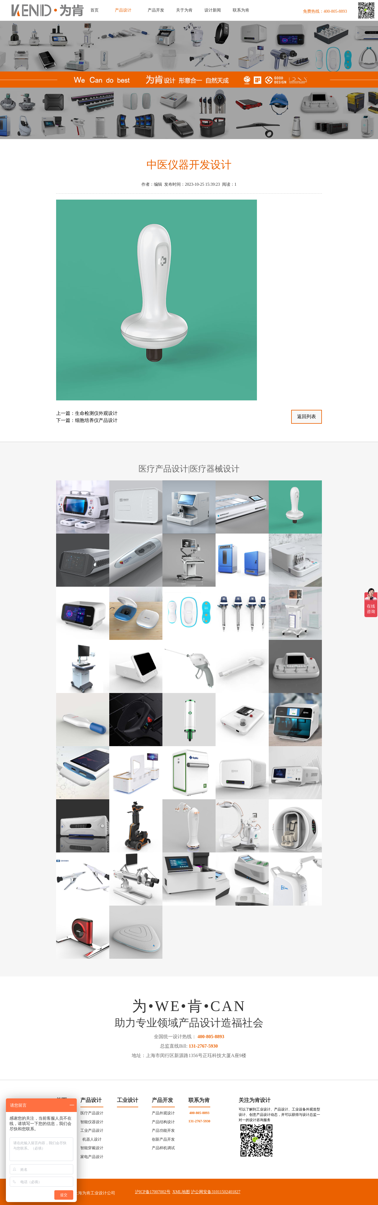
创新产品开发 (163, 1139)
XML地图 (181, 1192)
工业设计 (127, 1100)
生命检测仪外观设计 (96, 413)
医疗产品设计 (91, 1113)
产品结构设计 (163, 1122)
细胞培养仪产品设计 (96, 420)
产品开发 (162, 1100)
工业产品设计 (91, 1130)
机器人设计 (92, 1139)
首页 (94, 10)
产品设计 (91, 1100)
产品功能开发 (163, 1130)
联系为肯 (199, 1100)
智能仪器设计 (91, 1122)
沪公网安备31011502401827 (215, 1192)
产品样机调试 (163, 1148)
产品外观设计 (163, 1113)
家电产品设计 (91, 1157)
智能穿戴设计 (91, 1148)
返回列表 (306, 416)
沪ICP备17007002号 (152, 1192)
